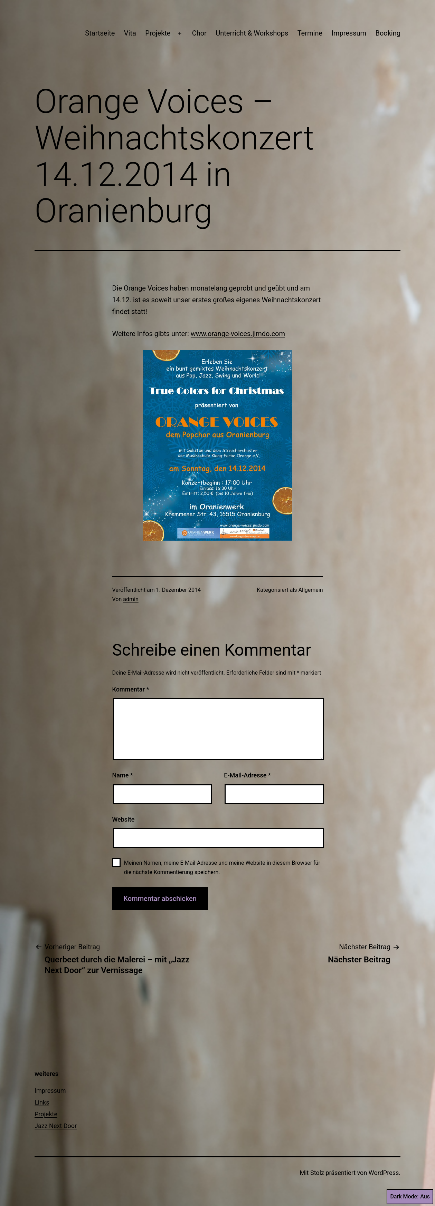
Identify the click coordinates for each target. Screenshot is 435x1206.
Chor (199, 33)
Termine (309, 33)
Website (123, 819)
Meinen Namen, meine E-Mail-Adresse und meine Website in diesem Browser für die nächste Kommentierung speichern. (222, 867)
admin (130, 599)
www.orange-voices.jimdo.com (238, 334)
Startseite (100, 33)
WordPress (384, 1172)
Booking (387, 33)
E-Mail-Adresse (247, 775)
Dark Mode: (410, 1197)
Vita (130, 33)
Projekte (157, 33)
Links (42, 1102)
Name (122, 775)
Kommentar (130, 689)
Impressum (348, 33)
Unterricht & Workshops (252, 33)
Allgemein (311, 590)
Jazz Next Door (56, 1125)
